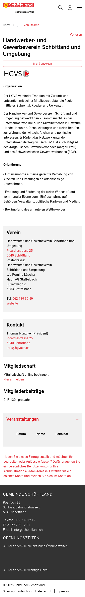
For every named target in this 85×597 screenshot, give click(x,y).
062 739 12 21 (20, 525)
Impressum (64, 591)
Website (12, 303)
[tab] (42, 419)
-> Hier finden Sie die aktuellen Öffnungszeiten (35, 546)
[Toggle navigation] (79, 7)
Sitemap (9, 591)
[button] (60, 7)
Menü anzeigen (42, 63)
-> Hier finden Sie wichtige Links (25, 570)
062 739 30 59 (22, 298)
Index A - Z (24, 591)
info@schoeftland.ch (28, 530)
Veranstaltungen (22, 419)
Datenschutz (44, 591)
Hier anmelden (13, 379)
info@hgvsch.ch (18, 348)
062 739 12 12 (25, 520)
